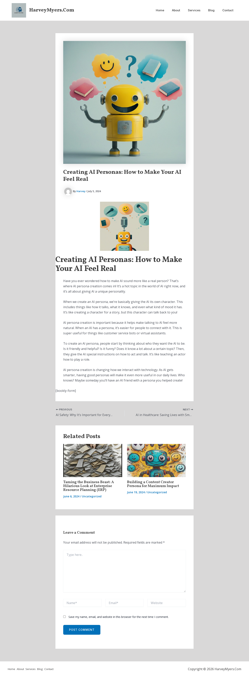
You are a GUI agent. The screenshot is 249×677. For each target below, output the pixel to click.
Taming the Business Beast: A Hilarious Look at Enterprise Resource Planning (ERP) (89, 486)
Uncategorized (92, 496)
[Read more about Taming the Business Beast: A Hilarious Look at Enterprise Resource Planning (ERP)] (92, 460)
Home (169, 10)
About (183, 10)
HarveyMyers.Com (51, 10)
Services (199, 10)
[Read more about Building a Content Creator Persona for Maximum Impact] (156, 460)
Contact (228, 10)
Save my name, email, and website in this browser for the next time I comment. (118, 617)
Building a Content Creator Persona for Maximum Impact (154, 484)
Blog (214, 10)
